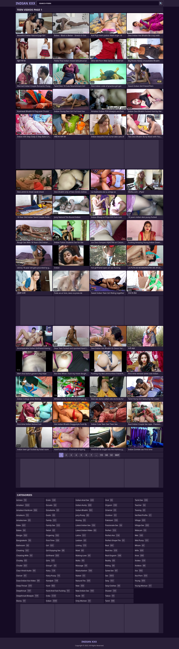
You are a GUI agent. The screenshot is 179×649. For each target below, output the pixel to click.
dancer (21, 575)
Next (117, 455)
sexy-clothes (112, 585)
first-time (53, 540)
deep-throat (24, 585)
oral (109, 500)
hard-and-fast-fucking (58, 590)
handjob (52, 580)
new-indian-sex (85, 590)
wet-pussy (142, 540)
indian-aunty (84, 505)
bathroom (22, 545)
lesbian (81, 540)
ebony (21, 601)
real (109, 545)
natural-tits (83, 580)
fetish (50, 530)
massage (81, 565)
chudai (21, 565)
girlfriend (52, 555)
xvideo (140, 560)
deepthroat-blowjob (27, 596)
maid (80, 550)
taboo (110, 596)
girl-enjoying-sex (55, 550)
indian (51, 601)
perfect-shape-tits (115, 540)
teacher (140, 505)
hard (50, 585)
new (80, 585)
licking (81, 545)
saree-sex (111, 570)
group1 (51, 565)
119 (101, 455)
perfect (110, 530)
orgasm (111, 505)
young (140, 580)
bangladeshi (23, 540)
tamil (110, 601)
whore (140, 545)
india (51, 596)
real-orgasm (113, 555)
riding (110, 565)
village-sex (142, 525)
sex (109, 575)
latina (81, 535)
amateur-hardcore (26, 510)
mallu (80, 560)
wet (139, 535)
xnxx (139, 555)
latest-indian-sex (86, 525)
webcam (141, 530)
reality (110, 560)
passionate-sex (113, 525)
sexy (109, 580)
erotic (51, 500)
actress (21, 500)
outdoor (111, 515)
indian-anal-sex (85, 500)
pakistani (111, 520)
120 (106, 455)
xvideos (140, 565)
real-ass (111, 550)
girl (50, 545)
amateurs (22, 515)
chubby (21, 560)
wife (139, 550)
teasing (140, 510)
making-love (83, 555)
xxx (139, 570)
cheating (22, 550)
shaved (111, 590)
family (51, 520)
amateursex (23, 520)
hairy (51, 570)
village (140, 520)
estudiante (52, 510)
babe (21, 525)
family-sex (53, 525)
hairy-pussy (53, 575)
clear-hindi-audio (26, 570)
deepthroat (23, 590)
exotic (50, 515)
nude (80, 596)
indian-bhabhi (84, 510)
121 (111, 455)
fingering (52, 535)
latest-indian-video (86, 530)
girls (50, 560)
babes (21, 530)
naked (80, 575)
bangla (21, 535)
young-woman (143, 585)
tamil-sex (141, 500)
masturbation (84, 570)
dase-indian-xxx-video (28, 580)
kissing (81, 520)
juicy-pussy (82, 515)
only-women (83, 601)
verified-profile (143, 515)
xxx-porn (141, 575)
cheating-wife (24, 555)
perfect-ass (112, 535)
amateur (23, 505)
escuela (51, 505)
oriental (111, 510)
